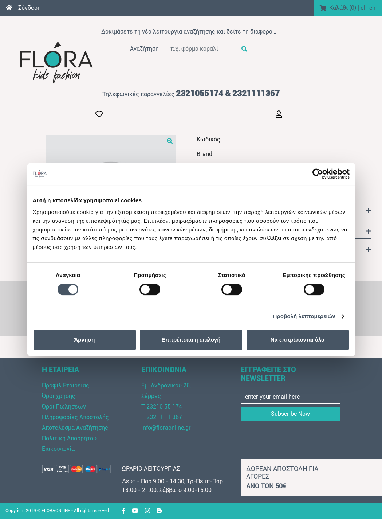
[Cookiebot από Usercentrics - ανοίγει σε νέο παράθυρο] (318, 173)
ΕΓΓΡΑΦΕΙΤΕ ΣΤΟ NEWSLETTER (268, 374)
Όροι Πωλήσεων (64, 406)
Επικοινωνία (58, 448)
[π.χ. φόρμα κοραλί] (201, 49)
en (372, 7)
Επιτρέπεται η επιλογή (191, 339)
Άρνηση (84, 339)
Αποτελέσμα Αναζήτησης (75, 427)
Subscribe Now (290, 413)
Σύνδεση (29, 7)
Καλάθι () (342, 7)
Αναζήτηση (144, 48)
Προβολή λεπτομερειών (304, 316)
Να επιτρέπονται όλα (298, 339)
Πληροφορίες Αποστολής (75, 417)
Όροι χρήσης (58, 396)
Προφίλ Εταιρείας (65, 385)
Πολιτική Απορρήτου (69, 438)
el (363, 7)
